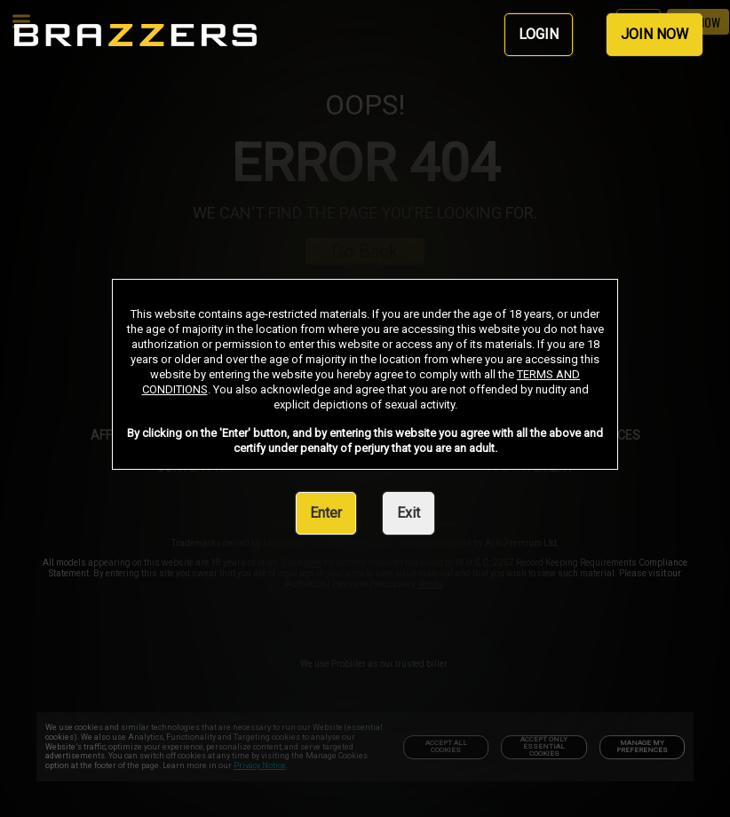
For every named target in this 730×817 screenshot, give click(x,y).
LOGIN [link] (539, 34)
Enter (326, 512)
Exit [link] (408, 512)
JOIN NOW (654, 34)
